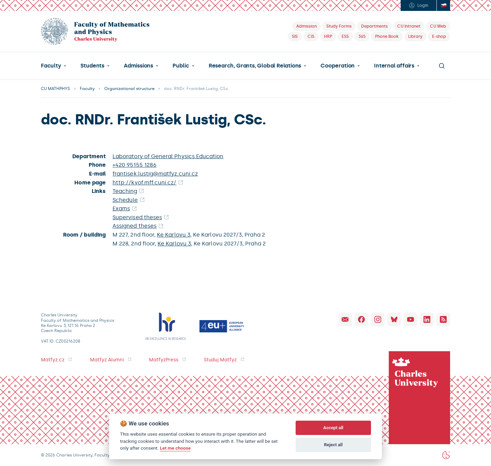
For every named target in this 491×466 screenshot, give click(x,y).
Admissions (138, 66)
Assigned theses (135, 226)
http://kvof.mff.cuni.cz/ (145, 182)
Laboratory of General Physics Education (168, 156)
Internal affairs (394, 66)
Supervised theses (137, 217)
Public (181, 66)
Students (92, 66)
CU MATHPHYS (55, 89)
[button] (53, 65)
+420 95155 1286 (135, 165)
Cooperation (338, 66)
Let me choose (175, 448)
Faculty (51, 66)
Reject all (333, 444)
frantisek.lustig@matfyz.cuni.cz (155, 173)
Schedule (125, 200)
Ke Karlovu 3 (173, 234)
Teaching (125, 191)
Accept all (333, 427)
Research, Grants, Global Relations (255, 66)
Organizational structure (129, 89)
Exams (121, 208)
